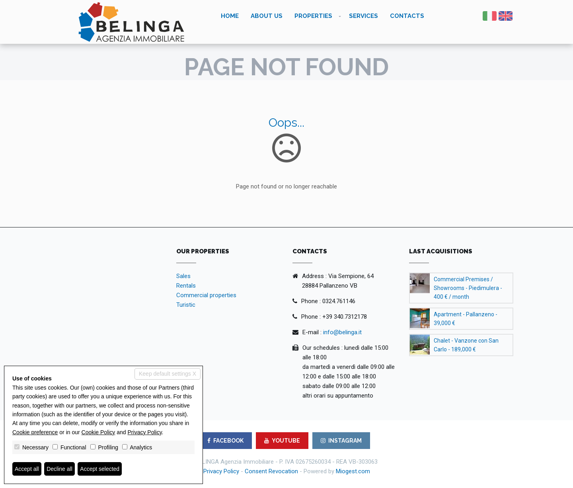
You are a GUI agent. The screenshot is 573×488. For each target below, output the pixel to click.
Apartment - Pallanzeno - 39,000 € (465, 318)
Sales (183, 276)
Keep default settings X (167, 373)
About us (267, 16)
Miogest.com (353, 471)
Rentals (186, 285)
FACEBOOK (225, 440)
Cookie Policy (98, 432)
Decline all (59, 469)
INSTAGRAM (341, 440)
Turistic (185, 304)
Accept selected (99, 469)
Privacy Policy (221, 471)
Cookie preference (35, 432)
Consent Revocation (271, 471)
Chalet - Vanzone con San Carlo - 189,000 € (466, 345)
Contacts (407, 16)
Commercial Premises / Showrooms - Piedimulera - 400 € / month (468, 288)
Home (230, 16)
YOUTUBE (282, 440)
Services (363, 16)
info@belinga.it (342, 332)
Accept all (27, 469)
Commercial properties (206, 295)
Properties (313, 16)
